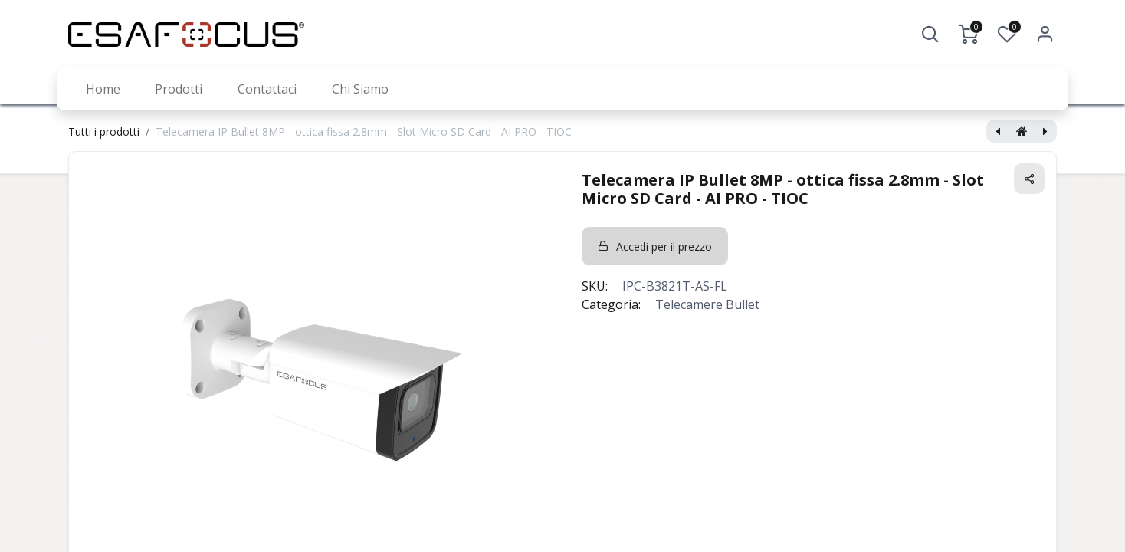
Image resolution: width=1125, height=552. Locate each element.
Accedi (1045, 34)
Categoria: (611, 304)
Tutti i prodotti (103, 131)
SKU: (595, 286)
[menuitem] (103, 88)
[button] (930, 34)
